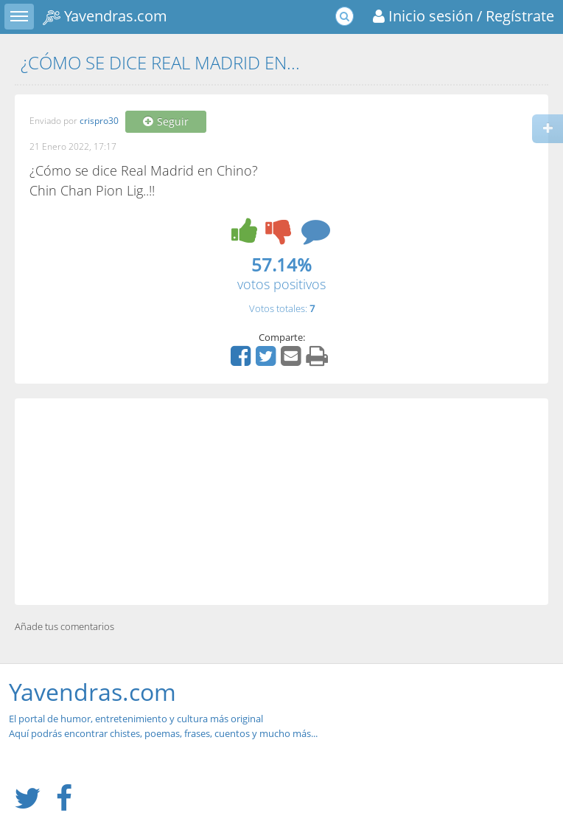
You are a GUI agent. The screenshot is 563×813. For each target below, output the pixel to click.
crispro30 (99, 121)
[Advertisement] (281, 501)
